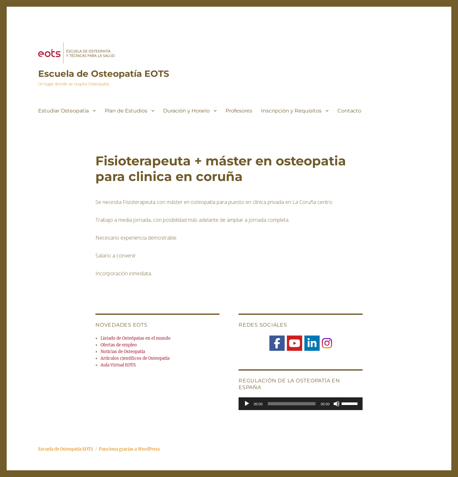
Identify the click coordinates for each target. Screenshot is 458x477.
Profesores (239, 111)
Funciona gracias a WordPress (129, 449)
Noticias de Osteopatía (123, 351)
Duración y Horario (186, 111)
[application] (301, 403)
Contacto (349, 111)
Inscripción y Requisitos (291, 111)
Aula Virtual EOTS (118, 365)
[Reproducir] (247, 404)
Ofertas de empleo (119, 345)
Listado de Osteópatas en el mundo (135, 338)
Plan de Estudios (126, 111)
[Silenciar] (336, 404)
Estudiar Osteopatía (63, 111)
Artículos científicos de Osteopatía (135, 358)
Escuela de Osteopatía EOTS (103, 73)
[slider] (292, 403)
